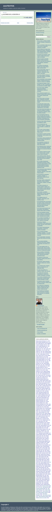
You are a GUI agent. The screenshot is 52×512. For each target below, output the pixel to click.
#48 (47, 427)
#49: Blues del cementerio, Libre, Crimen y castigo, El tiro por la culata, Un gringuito (43, 56)
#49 (37, 342)
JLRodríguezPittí (40, 305)
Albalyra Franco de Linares (41, 497)
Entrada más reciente (5, 22)
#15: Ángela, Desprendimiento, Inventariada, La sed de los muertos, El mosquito (43, 228)
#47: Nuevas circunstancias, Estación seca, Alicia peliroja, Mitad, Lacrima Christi (43, 66)
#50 (46, 405)
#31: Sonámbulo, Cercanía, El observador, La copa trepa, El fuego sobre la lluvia (43, 143)
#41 (46, 368)
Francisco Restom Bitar (40, 488)
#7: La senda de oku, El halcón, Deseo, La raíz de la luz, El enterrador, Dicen (43, 267)
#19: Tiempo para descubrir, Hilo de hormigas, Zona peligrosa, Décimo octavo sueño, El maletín (43, 209)
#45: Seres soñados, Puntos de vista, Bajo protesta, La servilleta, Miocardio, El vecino (43, 76)
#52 (37, 463)
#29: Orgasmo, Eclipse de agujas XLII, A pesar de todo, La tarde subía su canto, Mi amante (43, 153)
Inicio (18, 22)
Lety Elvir (38, 493)
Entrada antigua (30, 22)
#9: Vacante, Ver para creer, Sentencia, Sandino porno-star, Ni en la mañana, (43, 258)
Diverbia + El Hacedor (41, 333)
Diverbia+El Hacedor (40, 32)
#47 (40, 373)
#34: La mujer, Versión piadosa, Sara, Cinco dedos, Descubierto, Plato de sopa (43, 130)
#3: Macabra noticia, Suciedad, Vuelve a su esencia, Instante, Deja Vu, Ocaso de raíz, (44, 282)
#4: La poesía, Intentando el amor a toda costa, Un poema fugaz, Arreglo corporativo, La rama (43, 278)
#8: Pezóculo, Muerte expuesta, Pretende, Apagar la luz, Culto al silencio (43, 262)
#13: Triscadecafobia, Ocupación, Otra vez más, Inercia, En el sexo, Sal (43, 238)
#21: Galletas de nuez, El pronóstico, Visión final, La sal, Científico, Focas (43, 198)
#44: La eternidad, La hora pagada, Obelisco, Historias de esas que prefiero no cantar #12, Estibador (44, 80)
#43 (43, 352)
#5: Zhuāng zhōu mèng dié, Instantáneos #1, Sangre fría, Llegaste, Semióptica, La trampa (43, 274)
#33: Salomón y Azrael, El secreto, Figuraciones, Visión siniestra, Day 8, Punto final (44, 135)
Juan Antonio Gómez (47, 495)
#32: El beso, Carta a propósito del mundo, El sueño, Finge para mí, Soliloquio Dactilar (44, 139)
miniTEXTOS (8, 6)
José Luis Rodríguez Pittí (42, 328)
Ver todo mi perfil (40, 324)
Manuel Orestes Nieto (46, 485)
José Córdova (45, 491)
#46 (45, 367)
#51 (43, 364)
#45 (44, 369)
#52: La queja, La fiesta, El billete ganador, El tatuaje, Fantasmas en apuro (44, 42)
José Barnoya (45, 487)
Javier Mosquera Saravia (43, 496)
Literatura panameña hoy (42, 330)
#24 (43, 413)
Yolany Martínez (39, 489)
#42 (37, 347)
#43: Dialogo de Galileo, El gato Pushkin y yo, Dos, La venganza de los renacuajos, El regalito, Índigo (44, 84)
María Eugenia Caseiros (43, 492)
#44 (37, 346)
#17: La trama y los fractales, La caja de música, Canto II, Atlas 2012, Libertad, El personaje (43, 219)
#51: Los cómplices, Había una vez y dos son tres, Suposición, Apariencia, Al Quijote (44, 46)
